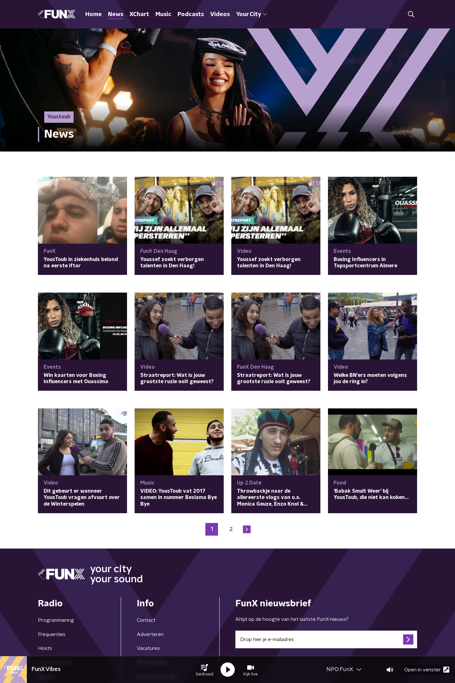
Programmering (56, 620)
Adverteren (150, 634)
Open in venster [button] (426, 670)
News (115, 14)
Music (163, 14)
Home (93, 14)
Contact (146, 620)
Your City (251, 14)
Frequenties (51, 634)
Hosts (45, 648)
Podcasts (191, 14)
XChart (139, 14)
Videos (220, 14)
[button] (204, 670)
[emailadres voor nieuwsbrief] (326, 639)
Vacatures (148, 648)
